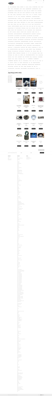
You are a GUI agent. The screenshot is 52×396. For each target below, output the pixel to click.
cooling (23, 18)
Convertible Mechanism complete (35, 16)
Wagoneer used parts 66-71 (11, 64)
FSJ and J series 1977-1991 (37, 24)
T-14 (26, 58)
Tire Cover (30, 60)
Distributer (15, 22)
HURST (18, 261)
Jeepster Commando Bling (24, 68)
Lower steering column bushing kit (33, 141)
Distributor (18, 22)
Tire (21, 60)
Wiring (34, 66)
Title (37, 60)
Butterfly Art (39, 12)
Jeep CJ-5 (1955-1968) (35, 35)
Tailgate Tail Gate (16, 60)
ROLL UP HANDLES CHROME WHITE (19, 105)
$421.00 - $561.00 (10, 80)
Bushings (36, 12)
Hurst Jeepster (18, 262)
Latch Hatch (29, 47)
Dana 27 (17, 20)
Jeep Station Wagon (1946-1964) (19, 43)
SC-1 (17, 328)
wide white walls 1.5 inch (26, 141)
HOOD (17, 254)
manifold (19, 49)
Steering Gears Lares (19, 347)
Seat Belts (18, 335)
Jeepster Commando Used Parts (31, 68)
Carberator (14, 14)
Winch (19, 66)
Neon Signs (27, 49)
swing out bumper (20, 58)
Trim (18, 62)
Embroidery (15, 24)
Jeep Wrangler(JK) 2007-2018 (18, 45)
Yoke (36, 66)
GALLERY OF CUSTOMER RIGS (20, 236)
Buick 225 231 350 (28, 12)
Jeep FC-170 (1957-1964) (34, 39)
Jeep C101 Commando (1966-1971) (20, 270)
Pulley (17, 321)
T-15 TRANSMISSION (30, 58)
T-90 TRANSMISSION (10, 60)
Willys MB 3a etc (19, 64)
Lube (8, 49)
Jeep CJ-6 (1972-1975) (28, 37)
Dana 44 (27, 20)
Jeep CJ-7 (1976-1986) (34, 37)
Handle (18, 248)
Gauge (17, 240)
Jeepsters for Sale (10, 47)
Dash (37, 20)
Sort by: (38, 75)
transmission (15, 62)
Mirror (24, 49)
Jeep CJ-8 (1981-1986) (40, 37)
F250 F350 (23, 24)
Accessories (37, 68)
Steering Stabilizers (19, 348)
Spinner (18, 342)
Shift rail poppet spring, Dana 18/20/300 (40, 123)
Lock (42, 47)
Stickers (13, 58)
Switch (24, 58)
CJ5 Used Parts (35, 14)
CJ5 (32, 14)
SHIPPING (18, 337)
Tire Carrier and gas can (25, 60)
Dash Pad (39, 20)
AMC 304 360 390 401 (19, 167)
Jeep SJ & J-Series (31, 41)
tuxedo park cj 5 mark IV (25, 62)
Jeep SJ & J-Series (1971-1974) (11, 43)
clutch (16, 16)
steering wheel (9, 58)
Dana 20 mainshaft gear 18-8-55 (26, 123)
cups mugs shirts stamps (27, 18)
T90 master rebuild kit (19, 141)
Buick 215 (24, 12)
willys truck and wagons (10, 66)
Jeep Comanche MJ (10, 39)
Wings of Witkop (29, 66)
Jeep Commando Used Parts (11, 68)
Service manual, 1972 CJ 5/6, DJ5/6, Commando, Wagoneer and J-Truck (40, 106)
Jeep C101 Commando (19, 269)
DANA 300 (24, 20)
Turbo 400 (20, 62)
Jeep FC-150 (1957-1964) (27, 39)
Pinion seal (40, 141)
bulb (31, 12)
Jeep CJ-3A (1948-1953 (17, 35)
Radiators (18, 323)
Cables (8, 14)
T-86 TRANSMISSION (35, 58)
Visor (29, 62)
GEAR (17, 241)
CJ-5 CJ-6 (30, 14)
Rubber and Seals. (19, 327)
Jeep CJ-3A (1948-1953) (23, 35)
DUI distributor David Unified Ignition (38, 22)
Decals (42, 20)
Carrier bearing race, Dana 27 (41, 88)
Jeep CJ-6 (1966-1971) (22, 37)
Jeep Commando (15, 39)
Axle (22, 10)
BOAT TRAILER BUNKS (10, 12)
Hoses (17, 257)
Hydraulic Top (18, 263)
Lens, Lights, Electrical (34, 47)
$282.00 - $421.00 (10, 79)
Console (19, 16)
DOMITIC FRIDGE (23, 22)
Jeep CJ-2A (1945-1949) (10, 35)
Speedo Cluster (18, 341)
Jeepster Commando (17, 68)
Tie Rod (19, 60)
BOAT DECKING (39, 10)
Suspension (16, 58)
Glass (17, 242)
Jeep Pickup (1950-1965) (17, 41)
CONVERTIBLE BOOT (28, 16)
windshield (25, 66)
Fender (30, 24)
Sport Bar (18, 343)
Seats (17, 336)
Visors (31, 62)
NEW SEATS (30, 49)
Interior (17, 267)
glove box (18, 243)
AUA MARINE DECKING (11, 10)
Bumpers (33, 12)
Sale (39, 68)
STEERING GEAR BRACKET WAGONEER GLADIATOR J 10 (26, 106)
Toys (8, 62)
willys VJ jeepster (16, 66)
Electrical (9, 24)
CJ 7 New (27, 14)
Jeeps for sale (24, 45)
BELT (29, 10)
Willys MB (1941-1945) (37, 64)
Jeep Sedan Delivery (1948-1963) (24, 41)
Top (42, 60)
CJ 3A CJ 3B (23, 14)
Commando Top (27, 157)
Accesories (18, 161)
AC (17, 160)
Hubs (17, 260)
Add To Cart (19, 128)
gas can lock (18, 237)
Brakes (21, 12)
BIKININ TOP (32, 10)
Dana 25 (15, 20)
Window (22, 66)
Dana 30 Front (20, 20)
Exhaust (20, 24)
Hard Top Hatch (18, 250)
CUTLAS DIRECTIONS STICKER (19, 88)
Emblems (12, 24)
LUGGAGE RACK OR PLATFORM (14, 49)
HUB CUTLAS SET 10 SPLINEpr (26, 88)
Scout (17, 330)
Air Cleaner (18, 162)
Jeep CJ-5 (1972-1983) (10, 37)
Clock (14, 16)
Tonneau (40, 60)
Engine (18, 24)
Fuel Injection (18, 235)
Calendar (11, 14)
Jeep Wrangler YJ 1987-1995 (11, 45)
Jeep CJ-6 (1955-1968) (16, 37)
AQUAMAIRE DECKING (19, 170)
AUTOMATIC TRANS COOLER (17, 10)
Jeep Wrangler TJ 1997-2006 (38, 43)
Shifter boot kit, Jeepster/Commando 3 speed (19, 124)
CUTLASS (32, 18)
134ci (17, 157)
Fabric (26, 24)
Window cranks (33, 105)
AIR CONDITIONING (19, 163)
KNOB (26, 47)
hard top (18, 249)
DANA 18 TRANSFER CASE (37, 18)
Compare (20, 91)
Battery (25, 10)
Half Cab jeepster (19, 247)
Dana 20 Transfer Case (10, 20)
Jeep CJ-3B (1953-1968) (29, 35)
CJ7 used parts (39, 14)
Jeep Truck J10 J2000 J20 (27, 43)
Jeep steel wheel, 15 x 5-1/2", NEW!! (33, 123)
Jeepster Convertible (29, 45)
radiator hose (18, 322)
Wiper (32, 66)
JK (17, 302)
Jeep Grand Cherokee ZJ (40, 39)
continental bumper (23, 16)
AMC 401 (18, 169)
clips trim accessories (10, 16)
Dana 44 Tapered (31, 20)
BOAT (36, 10)
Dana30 (35, 20)
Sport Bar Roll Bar (19, 344)
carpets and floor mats (19, 14)
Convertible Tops (19, 18)
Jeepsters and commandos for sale (36, 45)
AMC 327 (18, 168)
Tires (35, 60)
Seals (17, 334)
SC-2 (17, 329)
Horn (17, 256)
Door (26, 22)
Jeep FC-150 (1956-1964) (20, 39)
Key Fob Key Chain (23, 47)
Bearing (27, 10)
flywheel (33, 24)
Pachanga (34, 49)
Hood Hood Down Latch (19, 255)
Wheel (16, 64)
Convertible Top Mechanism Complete (12, 18)
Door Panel (29, 22)
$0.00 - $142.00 (9, 76)
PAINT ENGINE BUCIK (38, 49)
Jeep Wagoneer (32, 43)
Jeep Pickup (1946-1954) (11, 41)
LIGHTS (40, 47)
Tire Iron (33, 60)
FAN (27, 24)
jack (17, 268)
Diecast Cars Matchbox (10, 22)
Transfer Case (11, 62)
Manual (22, 49)
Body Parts (15, 12)
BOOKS (18, 12)
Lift (37, 47)
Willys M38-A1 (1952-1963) (31, 64)
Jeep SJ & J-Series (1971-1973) (37, 41)
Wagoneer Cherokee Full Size (36, 62)
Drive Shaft (32, 22)
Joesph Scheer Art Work (17, 47)
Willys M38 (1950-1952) (24, 64)
